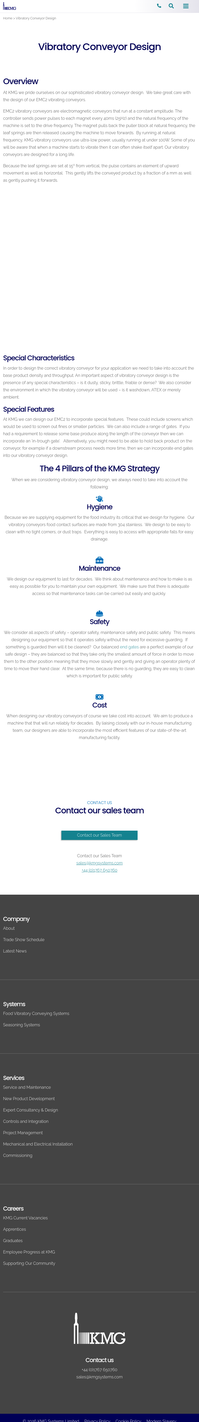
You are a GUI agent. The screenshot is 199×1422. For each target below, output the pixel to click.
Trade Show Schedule (24, 939)
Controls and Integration (25, 1121)
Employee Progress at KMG (29, 1252)
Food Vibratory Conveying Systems (36, 1013)
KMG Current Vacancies (25, 1218)
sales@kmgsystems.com (99, 863)
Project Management (23, 1132)
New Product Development (29, 1098)
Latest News (15, 951)
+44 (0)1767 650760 (99, 870)
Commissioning (17, 1155)
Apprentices (14, 1229)
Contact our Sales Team (99, 835)
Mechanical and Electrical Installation (38, 1144)
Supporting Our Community (29, 1263)
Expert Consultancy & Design (30, 1110)
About (9, 928)
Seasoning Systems (21, 1024)
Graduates (13, 1240)
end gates (129, 647)
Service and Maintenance (27, 1087)
